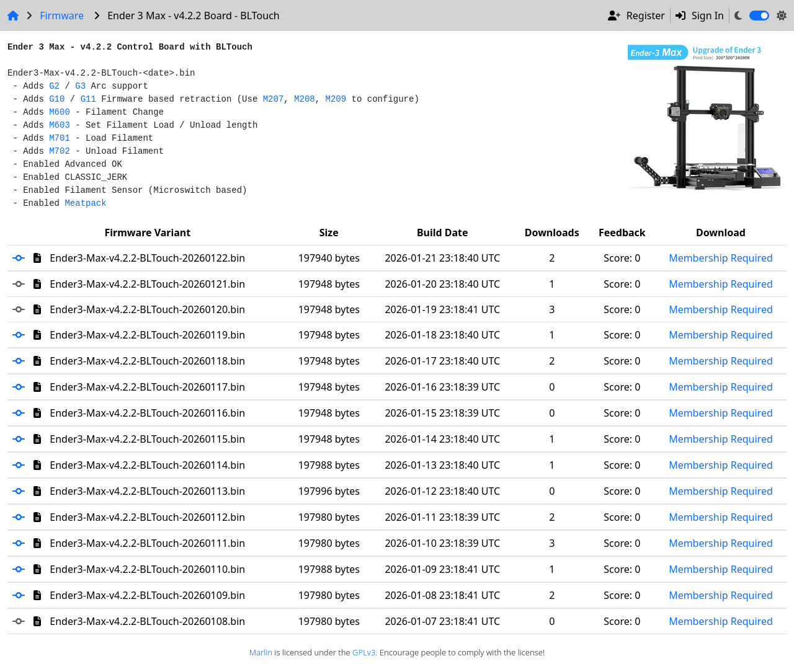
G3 (80, 86)
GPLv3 (363, 652)
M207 (273, 99)
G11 (88, 99)
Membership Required (721, 258)
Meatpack (85, 203)
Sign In (700, 15)
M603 (59, 125)
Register (636, 15)
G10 (57, 99)
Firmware (62, 15)
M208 (304, 99)
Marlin (260, 652)
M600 (59, 112)
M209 (336, 99)
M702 (59, 151)
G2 (54, 86)
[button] (22, 258)
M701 (59, 138)
